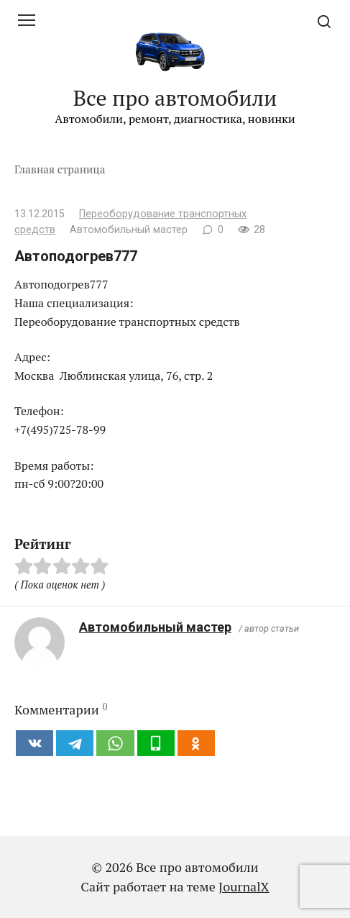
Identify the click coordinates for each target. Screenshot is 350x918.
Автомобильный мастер (155, 627)
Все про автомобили (175, 97)
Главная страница (60, 169)
